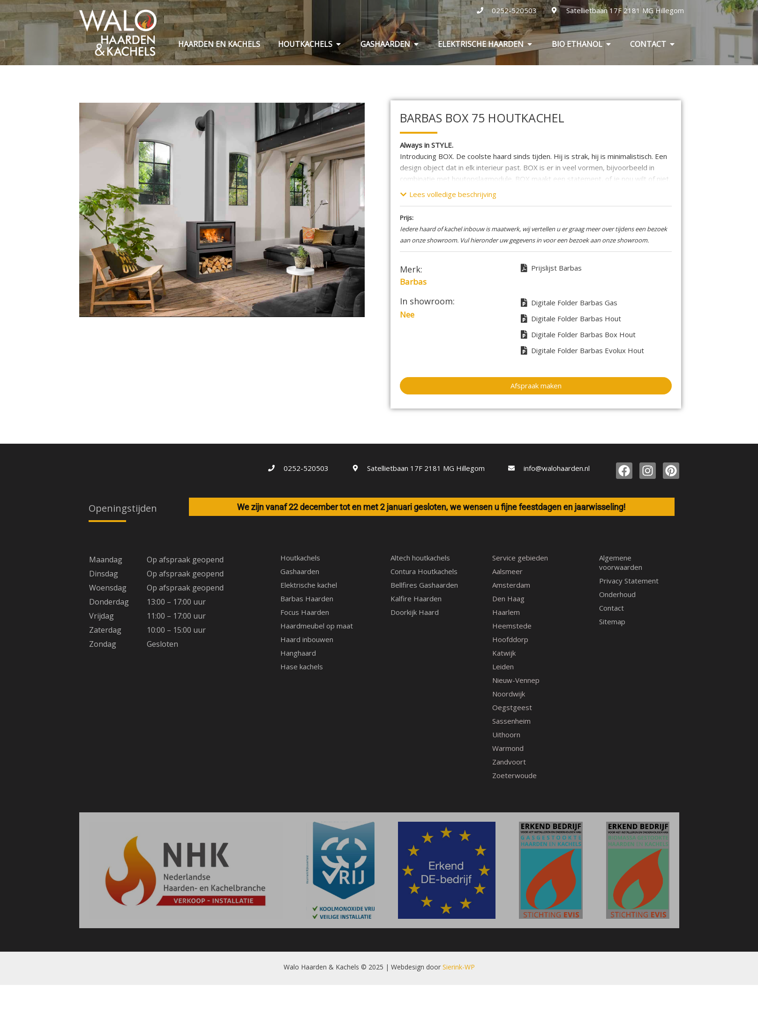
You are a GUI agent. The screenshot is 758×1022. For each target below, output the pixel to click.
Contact (611, 608)
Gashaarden (299, 571)
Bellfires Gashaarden (424, 585)
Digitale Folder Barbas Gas (569, 302)
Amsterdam (511, 585)
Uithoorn (506, 734)
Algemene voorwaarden (620, 562)
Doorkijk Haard (414, 612)
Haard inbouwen (306, 639)
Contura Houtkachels (424, 571)
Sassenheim (511, 721)
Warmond (508, 748)
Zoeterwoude (514, 775)
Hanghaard (298, 653)
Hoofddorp (510, 639)
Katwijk (504, 653)
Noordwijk (508, 693)
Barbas (413, 281)
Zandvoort (509, 761)
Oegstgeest (512, 707)
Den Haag (508, 598)
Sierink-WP (459, 886)
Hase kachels (301, 666)
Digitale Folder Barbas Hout (571, 318)
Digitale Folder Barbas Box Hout (578, 334)
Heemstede (512, 625)
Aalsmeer (507, 571)
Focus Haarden (304, 612)
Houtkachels (300, 557)
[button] (448, 194)
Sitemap (612, 621)
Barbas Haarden (306, 598)
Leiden (503, 666)
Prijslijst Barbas (551, 268)
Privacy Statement (629, 580)
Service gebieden (520, 557)
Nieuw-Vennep (516, 680)
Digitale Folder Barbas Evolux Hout (582, 350)
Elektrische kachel (308, 585)
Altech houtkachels (420, 557)
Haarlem (506, 612)
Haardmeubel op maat (316, 625)
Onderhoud (617, 594)
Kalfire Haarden (416, 598)
